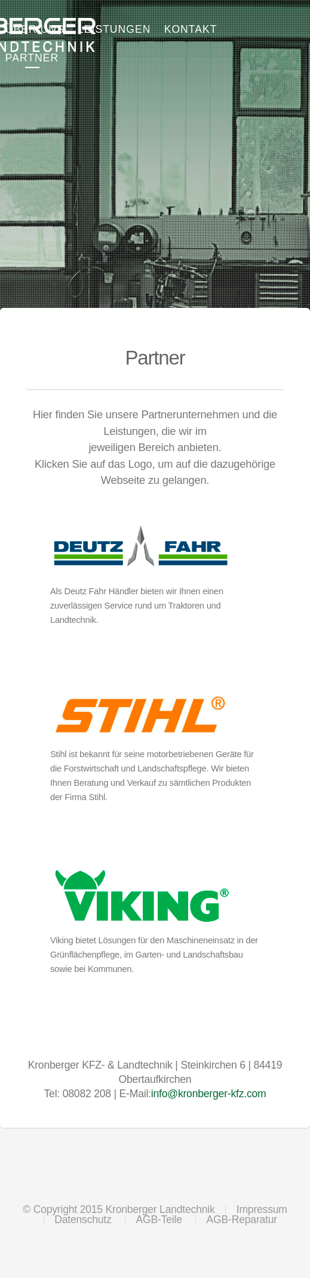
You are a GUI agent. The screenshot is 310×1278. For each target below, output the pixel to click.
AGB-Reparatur (242, 1219)
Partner (32, 58)
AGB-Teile (159, 1219)
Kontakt (190, 29)
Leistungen (114, 29)
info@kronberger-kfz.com (208, 1094)
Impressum (262, 1209)
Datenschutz (82, 1219)
